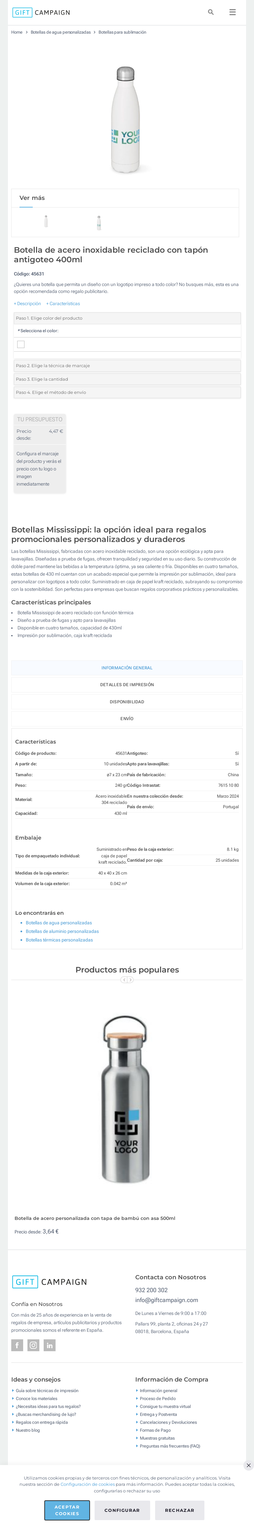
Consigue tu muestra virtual (165, 1406)
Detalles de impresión (127, 684)
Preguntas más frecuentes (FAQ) (170, 1446)
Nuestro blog (28, 1430)
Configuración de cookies (88, 1484)
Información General (127, 667)
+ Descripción (27, 303)
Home (16, 32)
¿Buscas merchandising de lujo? (46, 1414)
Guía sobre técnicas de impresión (47, 1390)
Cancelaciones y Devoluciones (168, 1422)
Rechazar (180, 1510)
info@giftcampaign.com (166, 1299)
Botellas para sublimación (122, 32)
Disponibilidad (127, 701)
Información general (158, 1390)
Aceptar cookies (67, 1510)
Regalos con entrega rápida (42, 1422)
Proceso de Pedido (158, 1398)
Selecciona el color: (38, 330)
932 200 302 (151, 1290)
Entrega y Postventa (158, 1414)
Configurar (122, 1510)
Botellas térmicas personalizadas (59, 939)
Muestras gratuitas (157, 1438)
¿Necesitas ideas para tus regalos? (48, 1406)
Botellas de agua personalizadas (61, 32)
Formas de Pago (155, 1430)
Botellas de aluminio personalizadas (62, 931)
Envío (127, 718)
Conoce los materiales (36, 1398)
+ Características (63, 303)
